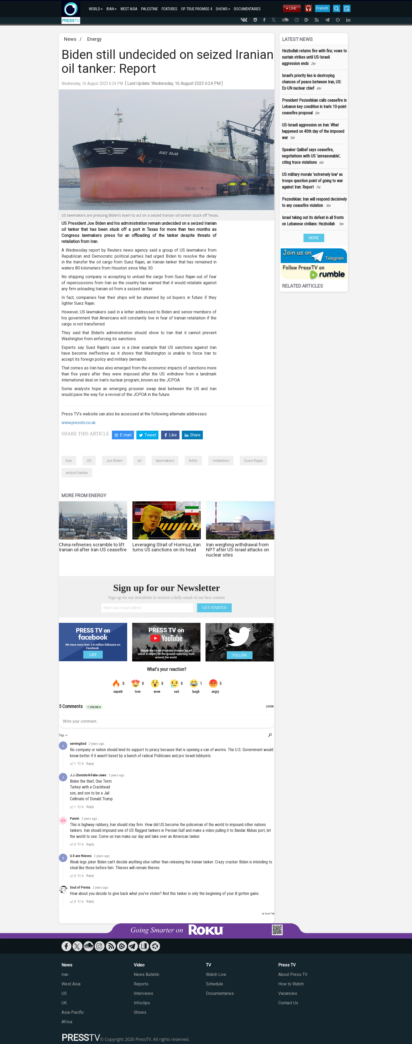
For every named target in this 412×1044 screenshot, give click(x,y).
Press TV (287, 964)
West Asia (70, 983)
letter (193, 461)
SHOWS (223, 9)
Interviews (143, 993)
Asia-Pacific (72, 1012)
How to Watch (291, 983)
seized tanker (77, 473)
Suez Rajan (253, 461)
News (70, 39)
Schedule (214, 983)
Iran (69, 461)
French (322, 8)
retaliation (221, 461)
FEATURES (169, 9)
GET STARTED (214, 608)
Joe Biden (114, 461)
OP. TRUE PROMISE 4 (196, 9)
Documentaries (220, 993)
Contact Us (288, 1002)
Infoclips (142, 1002)
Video (139, 964)
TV (208, 964)
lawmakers (165, 461)
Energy (94, 39)
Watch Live (216, 974)
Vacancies (287, 993)
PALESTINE (149, 9)
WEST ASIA (128, 9)
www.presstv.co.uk (78, 422)
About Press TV (292, 974)
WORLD (96, 9)
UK (64, 1002)
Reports (141, 983)
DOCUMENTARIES (247, 9)
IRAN (111, 9)
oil (139, 461)
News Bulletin (146, 974)
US (89, 461)
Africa (66, 1021)
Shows (140, 1012)
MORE (314, 238)
